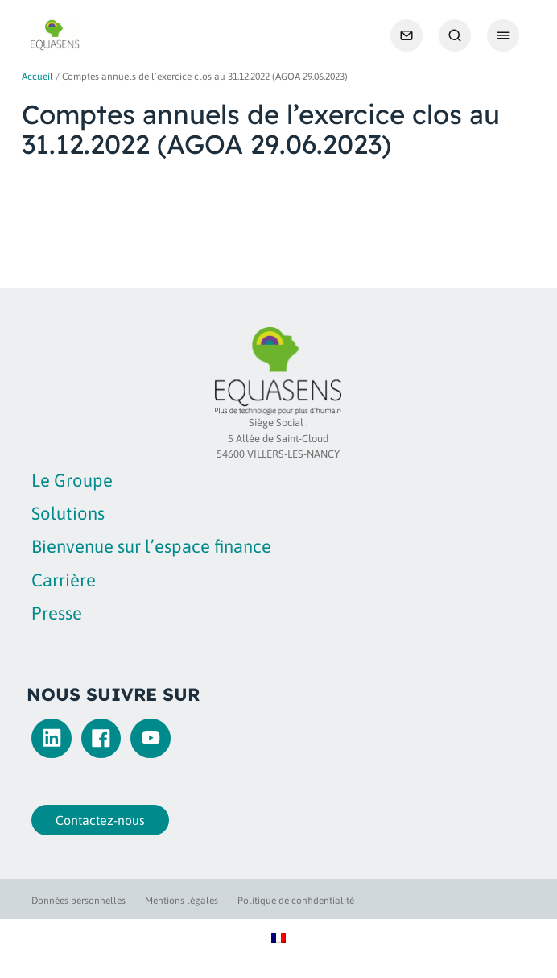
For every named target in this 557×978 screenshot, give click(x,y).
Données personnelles (78, 900)
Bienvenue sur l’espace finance (151, 546)
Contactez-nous (97, 820)
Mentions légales (181, 900)
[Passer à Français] (278, 936)
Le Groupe (72, 480)
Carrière (63, 580)
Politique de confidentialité (295, 900)
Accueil (37, 76)
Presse (56, 613)
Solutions (68, 513)
